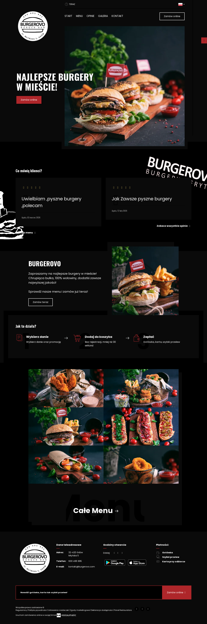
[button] (181, 4)
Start (68, 16)
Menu (79, 16)
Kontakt (117, 16)
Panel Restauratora (123, 610)
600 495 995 (75, 561)
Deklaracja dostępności (102, 610)
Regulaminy (21, 610)
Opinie (90, 16)
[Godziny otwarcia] (122, 553)
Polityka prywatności (37, 610)
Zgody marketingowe (80, 610)
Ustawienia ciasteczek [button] (58, 610)
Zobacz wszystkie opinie (174, 226)
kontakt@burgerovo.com (81, 566)
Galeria (103, 16)
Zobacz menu (26, 232)
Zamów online (172, 16)
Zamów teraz (40, 302)
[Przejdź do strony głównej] (36, 26)
